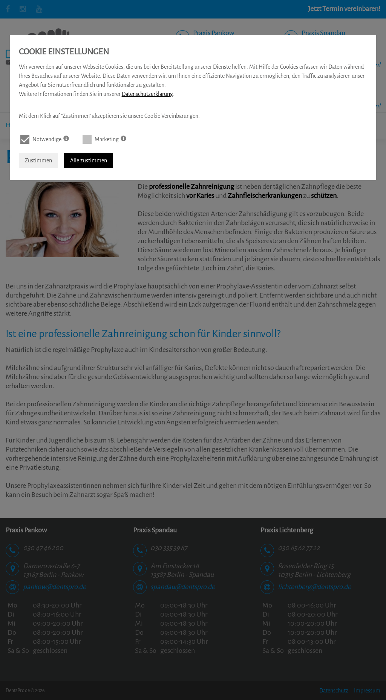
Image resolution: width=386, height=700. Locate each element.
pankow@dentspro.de (54, 583)
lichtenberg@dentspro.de (314, 583)
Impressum (367, 691)
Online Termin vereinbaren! (232, 65)
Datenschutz (333, 691)
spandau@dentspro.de (182, 583)
